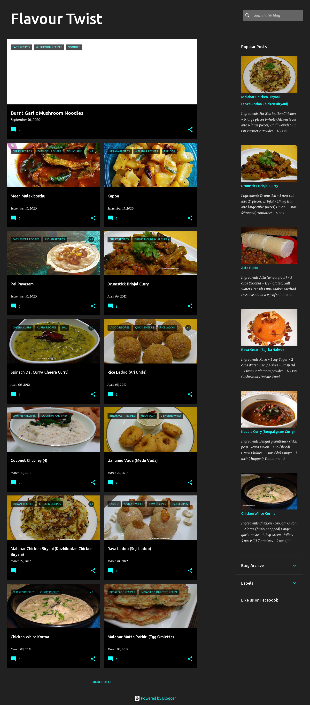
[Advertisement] (216, 111)
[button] (190, 130)
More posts (102, 681)
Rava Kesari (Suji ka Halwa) (262, 350)
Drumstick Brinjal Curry (259, 186)
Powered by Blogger (155, 698)
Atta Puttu (249, 268)
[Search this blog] (277, 15)
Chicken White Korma (258, 514)
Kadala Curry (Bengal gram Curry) (268, 432)
